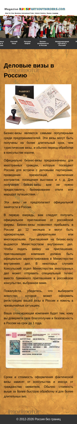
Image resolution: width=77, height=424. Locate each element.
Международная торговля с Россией (62, 43)
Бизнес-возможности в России (43, 43)
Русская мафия (27, 42)
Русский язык (13, 42)
